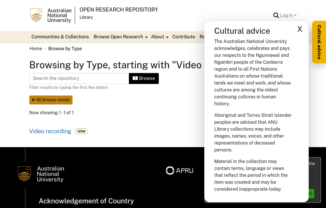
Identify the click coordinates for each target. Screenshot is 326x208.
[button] (276, 15)
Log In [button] (287, 15)
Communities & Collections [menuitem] (60, 37)
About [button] (157, 37)
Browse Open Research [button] (118, 37)
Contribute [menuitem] (183, 37)
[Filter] (79, 78)
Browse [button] (144, 78)
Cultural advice (319, 42)
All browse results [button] (51, 100)
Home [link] (36, 48)
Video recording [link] (50, 131)
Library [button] (86, 17)
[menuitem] (120, 37)
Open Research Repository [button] (119, 10)
